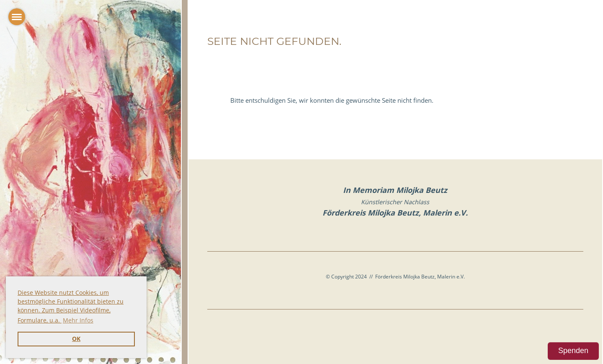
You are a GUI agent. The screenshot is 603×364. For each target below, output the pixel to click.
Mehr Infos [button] (78, 320)
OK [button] (76, 339)
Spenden (573, 350)
